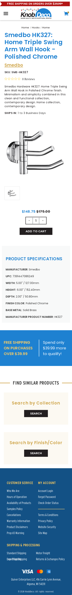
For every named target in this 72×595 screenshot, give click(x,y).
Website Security (47, 527)
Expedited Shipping (17, 559)
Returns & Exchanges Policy (50, 559)
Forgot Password (47, 497)
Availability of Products (19, 503)
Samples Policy (15, 509)
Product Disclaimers (17, 527)
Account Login (45, 491)
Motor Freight (43, 553)
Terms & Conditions (48, 515)
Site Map (42, 533)
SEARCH (36, 413)
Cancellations (14, 515)
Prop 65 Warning (15, 533)
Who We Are (13, 491)
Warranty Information (18, 521)
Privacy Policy (45, 521)
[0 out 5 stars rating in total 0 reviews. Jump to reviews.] (20, 79)
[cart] (66, 13)
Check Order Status (48, 503)
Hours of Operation (17, 497)
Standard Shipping (16, 553)
